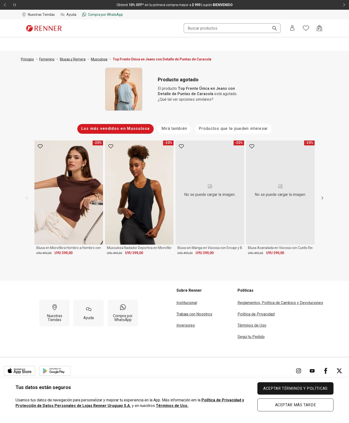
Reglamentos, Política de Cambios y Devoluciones (280, 301)
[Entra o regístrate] (292, 28)
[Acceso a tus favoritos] (306, 28)
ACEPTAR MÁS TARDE (295, 405)
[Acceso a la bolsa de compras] (319, 28)
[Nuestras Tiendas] (54, 311)
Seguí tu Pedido (251, 334)
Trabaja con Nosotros (194, 312)
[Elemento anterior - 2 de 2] (5, 5)
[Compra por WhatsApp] (123, 311)
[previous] (26, 197)
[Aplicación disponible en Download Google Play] (55, 369)
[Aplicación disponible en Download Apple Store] (19, 369)
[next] (322, 197)
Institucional (186, 301)
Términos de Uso (252, 323)
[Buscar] (273, 28)
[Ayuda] (88, 311)
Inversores (185, 323)
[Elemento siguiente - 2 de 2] (344, 5)
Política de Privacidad (256, 312)
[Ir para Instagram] (298, 369)
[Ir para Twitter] (339, 369)
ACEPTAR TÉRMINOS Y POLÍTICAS (295, 388)
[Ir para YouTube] (312, 369)
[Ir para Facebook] (326, 369)
